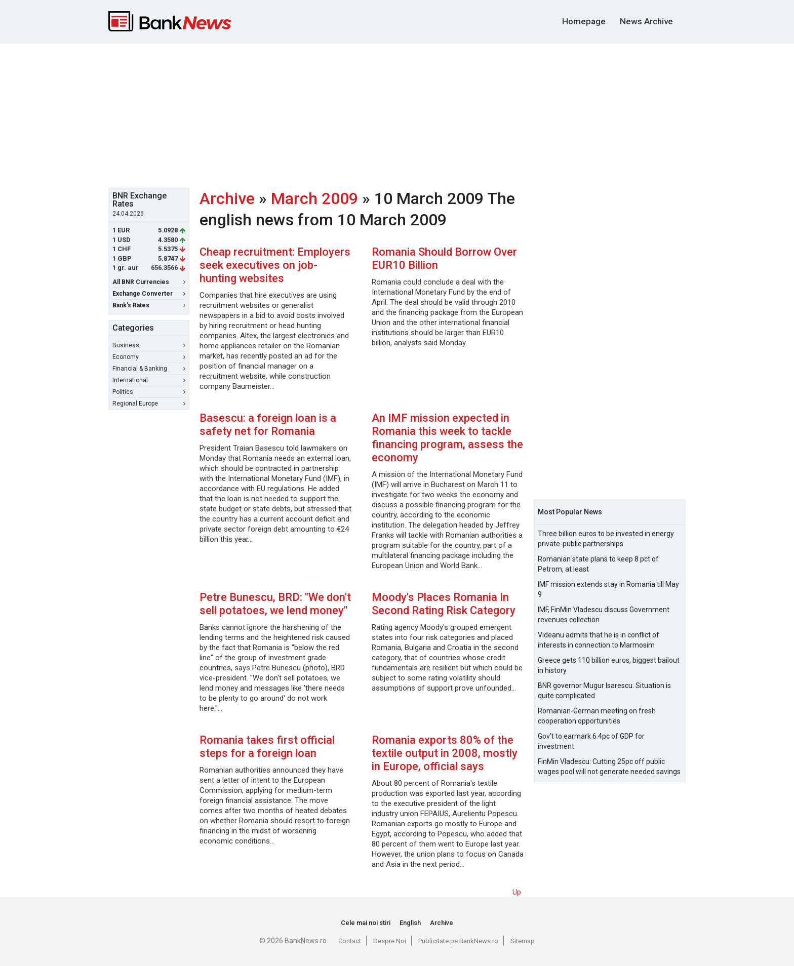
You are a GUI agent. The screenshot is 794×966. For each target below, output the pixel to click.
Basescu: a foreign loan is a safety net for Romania (268, 424)
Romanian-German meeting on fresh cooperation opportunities (597, 716)
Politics (148, 391)
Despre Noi (389, 941)
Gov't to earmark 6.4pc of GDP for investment (591, 741)
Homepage (584, 21)
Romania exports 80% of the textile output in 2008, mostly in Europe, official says (445, 753)
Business (148, 345)
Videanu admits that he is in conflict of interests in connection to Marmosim (598, 640)
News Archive (646, 21)
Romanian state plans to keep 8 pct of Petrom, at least (598, 564)
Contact (349, 941)
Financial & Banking (148, 368)
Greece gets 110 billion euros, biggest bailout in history (609, 665)
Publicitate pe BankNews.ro (458, 941)
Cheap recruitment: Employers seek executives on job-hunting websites (275, 265)
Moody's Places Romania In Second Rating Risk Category (443, 604)
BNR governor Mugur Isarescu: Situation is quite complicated (604, 690)
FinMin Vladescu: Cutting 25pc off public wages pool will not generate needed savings (609, 766)
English (410, 923)
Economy (148, 356)
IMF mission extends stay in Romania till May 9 (608, 589)
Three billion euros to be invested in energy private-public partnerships (606, 539)
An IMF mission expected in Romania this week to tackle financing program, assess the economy (447, 438)
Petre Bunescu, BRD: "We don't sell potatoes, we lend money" (275, 604)
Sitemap (522, 941)
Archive (227, 198)
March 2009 (314, 198)
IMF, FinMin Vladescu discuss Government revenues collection (603, 615)
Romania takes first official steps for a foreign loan (267, 746)
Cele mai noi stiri (365, 923)
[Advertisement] (397, 114)
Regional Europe (148, 403)
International (148, 380)
